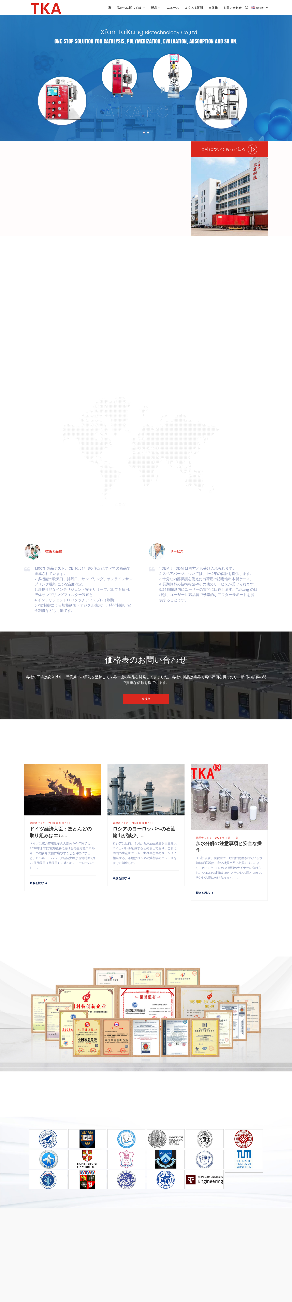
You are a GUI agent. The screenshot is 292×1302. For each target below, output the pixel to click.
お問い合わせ (232, 7)
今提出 (146, 699)
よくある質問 (194, 7)
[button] (144, 133)
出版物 (213, 7)
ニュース (173, 7)
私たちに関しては (131, 8)
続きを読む (37, 883)
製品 (156, 8)
